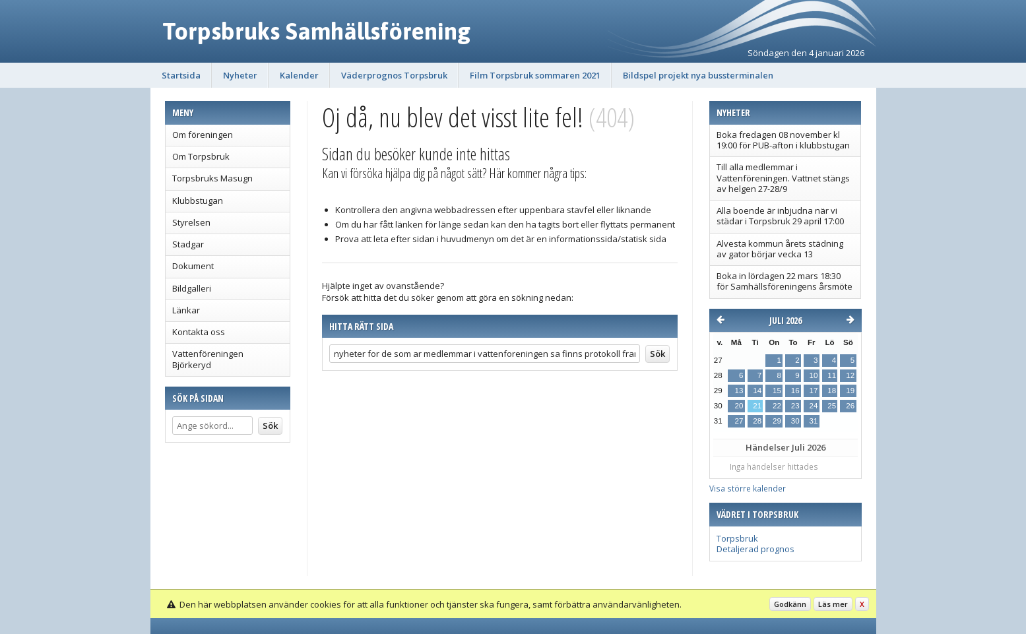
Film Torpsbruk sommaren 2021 (535, 75)
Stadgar (188, 244)
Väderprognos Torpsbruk (394, 75)
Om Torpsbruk (201, 156)
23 (795, 406)
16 (795, 391)
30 (795, 421)
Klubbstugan (197, 200)
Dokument (193, 266)
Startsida (181, 75)
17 (813, 391)
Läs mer (833, 604)
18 (831, 391)
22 (777, 406)
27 (739, 421)
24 (813, 406)
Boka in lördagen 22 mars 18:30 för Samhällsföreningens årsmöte (784, 281)
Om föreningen (202, 135)
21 (757, 406)
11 (831, 375)
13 (739, 391)
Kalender (299, 75)
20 (739, 406)
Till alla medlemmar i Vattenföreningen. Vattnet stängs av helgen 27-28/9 (783, 178)
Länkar (186, 310)
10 (813, 375)
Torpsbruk (737, 538)
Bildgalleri (191, 288)
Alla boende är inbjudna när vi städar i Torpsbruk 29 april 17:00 (780, 216)
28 (757, 421)
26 (850, 406)
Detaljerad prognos (755, 549)
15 (777, 391)
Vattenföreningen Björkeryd (207, 359)
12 (850, 375)
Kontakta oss (198, 332)
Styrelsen (191, 222)
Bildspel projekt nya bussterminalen (698, 75)
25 (831, 406)
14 (757, 391)
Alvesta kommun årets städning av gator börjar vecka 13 (780, 249)
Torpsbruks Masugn (212, 178)
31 (813, 421)
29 (777, 421)
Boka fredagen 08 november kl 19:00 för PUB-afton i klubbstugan (783, 140)
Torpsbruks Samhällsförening (316, 31)
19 (850, 391)
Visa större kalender (747, 488)
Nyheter (240, 75)
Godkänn (790, 604)
